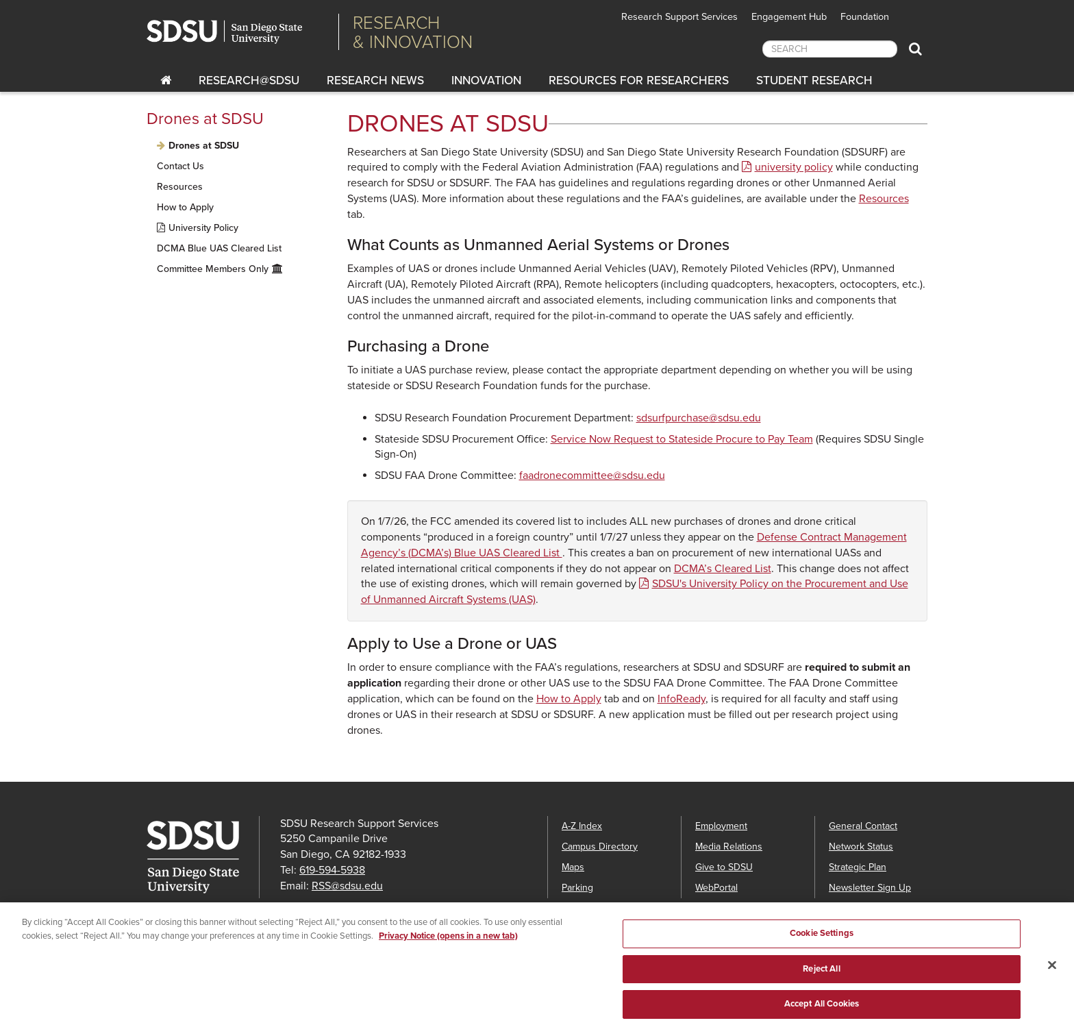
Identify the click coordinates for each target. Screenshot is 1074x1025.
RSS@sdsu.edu (347, 886)
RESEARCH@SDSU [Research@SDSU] (249, 80)
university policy (794, 167)
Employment (721, 826)
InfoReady (681, 699)
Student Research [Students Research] (814, 80)
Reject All (821, 975)
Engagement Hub (789, 17)
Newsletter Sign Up (870, 887)
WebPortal (716, 887)
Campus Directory (600, 846)
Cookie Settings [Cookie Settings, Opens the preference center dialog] (821, 940)
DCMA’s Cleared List (722, 569)
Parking (577, 887)
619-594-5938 (332, 870)
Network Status (861, 846)
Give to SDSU (724, 867)
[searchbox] (829, 49)
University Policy (203, 228)
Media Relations (728, 846)
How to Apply (185, 207)
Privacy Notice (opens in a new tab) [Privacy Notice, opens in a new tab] (448, 942)
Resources (180, 187)
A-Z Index (582, 826)
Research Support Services (679, 17)
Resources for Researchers (639, 80)
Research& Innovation (413, 32)
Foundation (864, 17)
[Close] (1052, 973)
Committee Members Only (212, 269)
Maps (573, 867)
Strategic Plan (857, 867)
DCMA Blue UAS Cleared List (219, 248)
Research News (375, 80)
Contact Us (180, 166)
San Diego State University (237, 32)
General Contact (863, 826)
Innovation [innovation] (486, 80)
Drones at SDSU (205, 119)
